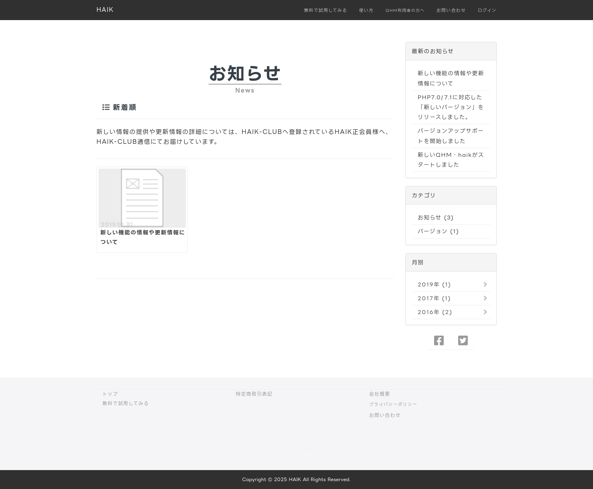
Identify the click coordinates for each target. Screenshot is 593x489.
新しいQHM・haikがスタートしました (451, 159)
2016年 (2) (435, 312)
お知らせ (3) (436, 217)
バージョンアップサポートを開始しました (451, 135)
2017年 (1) (434, 298)
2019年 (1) (434, 284)
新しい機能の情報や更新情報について (451, 78)
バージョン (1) (438, 231)
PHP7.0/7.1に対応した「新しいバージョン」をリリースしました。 (451, 107)
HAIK (105, 9)
